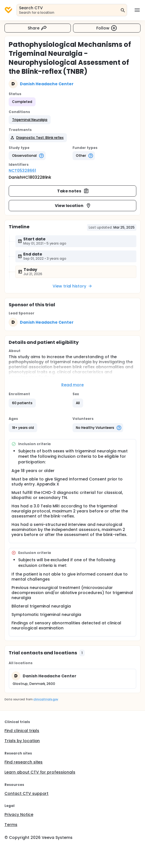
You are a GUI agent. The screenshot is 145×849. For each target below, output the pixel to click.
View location (73, 205)
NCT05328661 (22, 170)
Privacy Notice (18, 814)
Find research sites (23, 762)
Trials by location (22, 741)
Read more (72, 384)
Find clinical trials (21, 730)
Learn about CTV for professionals (39, 772)
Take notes (73, 191)
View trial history (72, 286)
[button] (30, 119)
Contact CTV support (26, 793)
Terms (10, 824)
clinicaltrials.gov (45, 699)
